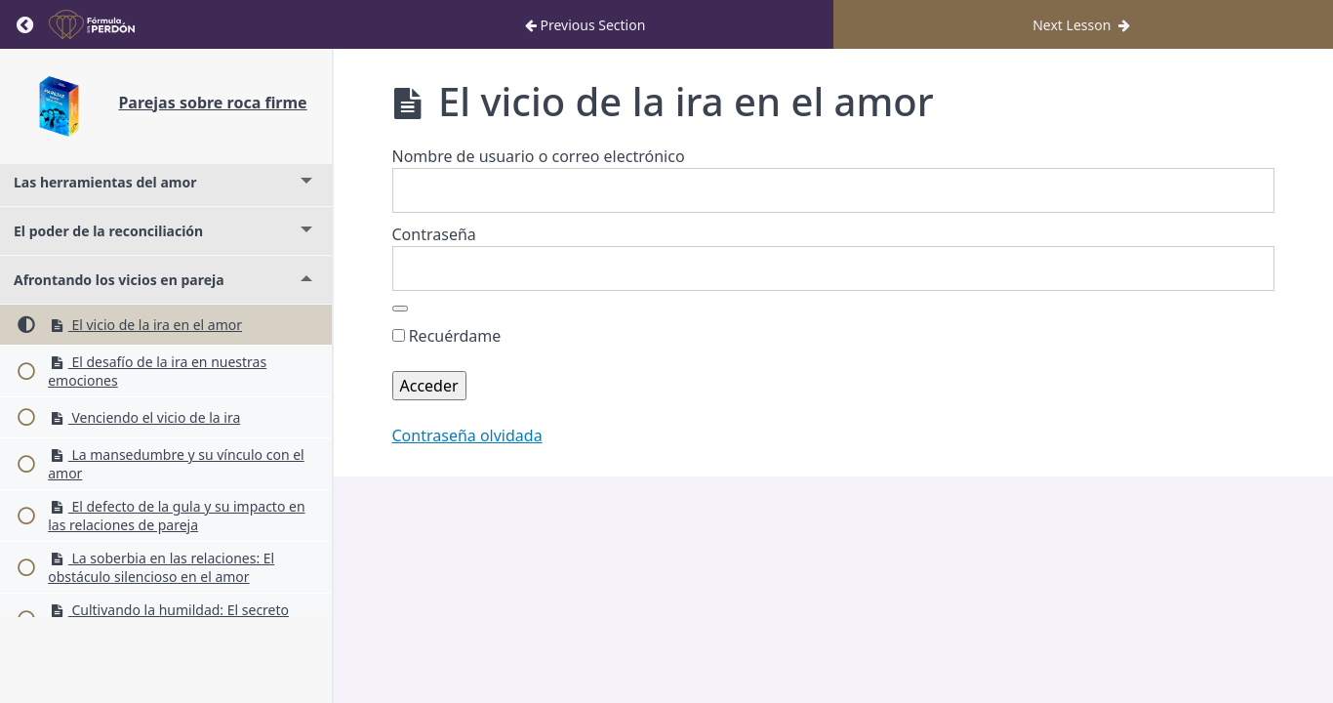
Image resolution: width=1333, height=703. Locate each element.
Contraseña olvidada (467, 435)
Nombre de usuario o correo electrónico (538, 156)
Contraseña (434, 234)
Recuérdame (447, 336)
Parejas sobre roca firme (212, 102)
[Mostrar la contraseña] (400, 308)
